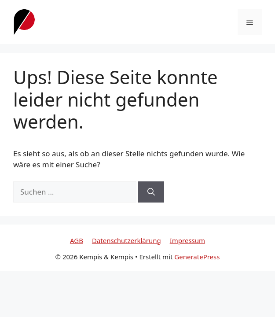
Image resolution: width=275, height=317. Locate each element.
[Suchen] (151, 192)
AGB (76, 240)
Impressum (187, 240)
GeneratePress (197, 256)
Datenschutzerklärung (126, 240)
